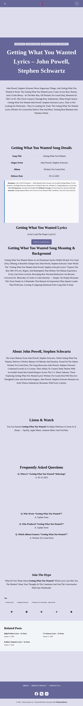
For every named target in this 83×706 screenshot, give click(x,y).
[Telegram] (56, 612)
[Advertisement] (41, 22)
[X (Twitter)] (26, 612)
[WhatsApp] (71, 612)
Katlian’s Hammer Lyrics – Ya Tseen (17, 642)
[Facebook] (11, 612)
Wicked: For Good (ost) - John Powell (54, 44)
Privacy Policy (39, 686)
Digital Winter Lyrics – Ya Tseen (15, 634)
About (26, 686)
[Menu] (77, 4)
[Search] (5, 3)
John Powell (19, 44)
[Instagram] (46, 694)
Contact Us (54, 686)
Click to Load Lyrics (41, 242)
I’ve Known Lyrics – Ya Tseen (53, 634)
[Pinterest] (41, 612)
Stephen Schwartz (32, 44)
